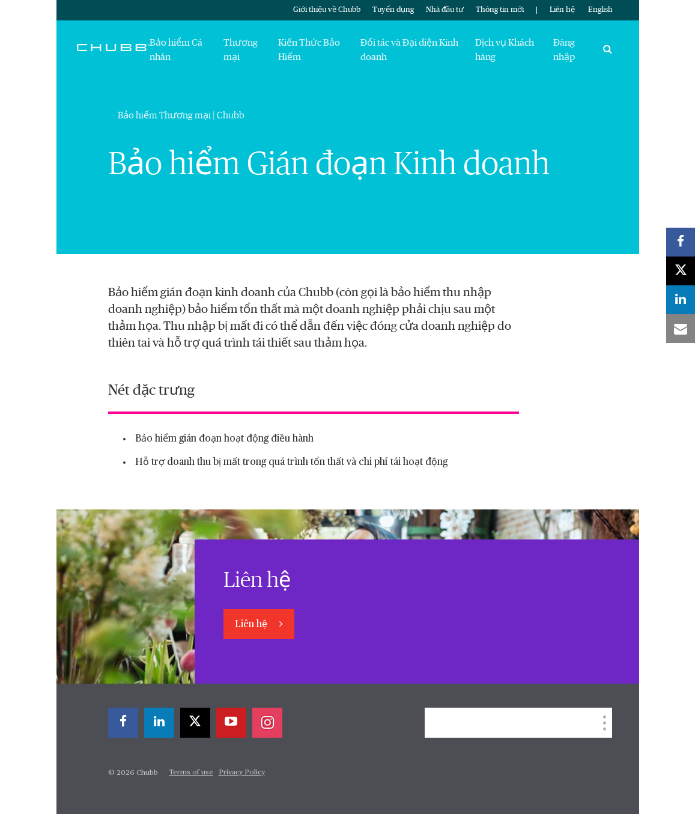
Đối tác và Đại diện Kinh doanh (409, 50)
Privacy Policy (242, 772)
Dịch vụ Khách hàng (504, 50)
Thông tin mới (500, 10)
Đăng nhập (564, 50)
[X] (195, 723)
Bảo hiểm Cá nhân (176, 50)
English (600, 10)
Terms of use (191, 772)
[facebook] (123, 723)
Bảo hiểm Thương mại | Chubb (181, 115)
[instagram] (267, 723)
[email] (680, 328)
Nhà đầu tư (445, 10)
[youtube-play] (231, 723)
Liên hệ (562, 10)
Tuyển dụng (393, 10)
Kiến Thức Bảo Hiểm (309, 50)
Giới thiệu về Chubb (326, 10)
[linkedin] (159, 723)
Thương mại (240, 50)
